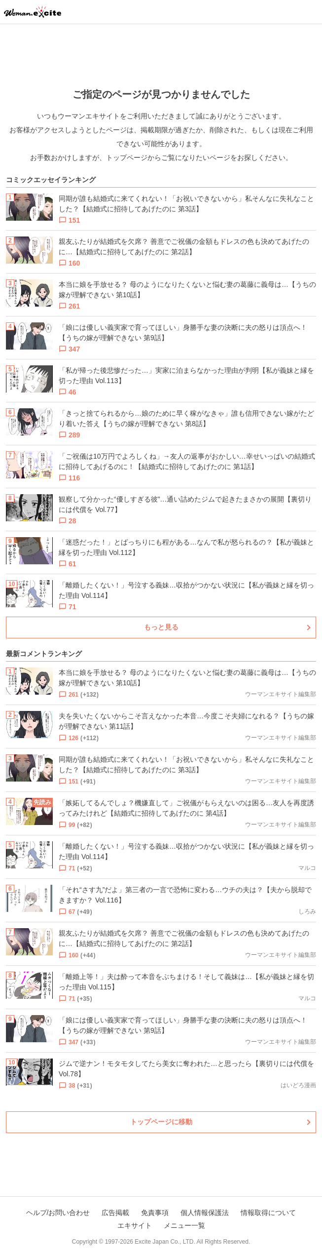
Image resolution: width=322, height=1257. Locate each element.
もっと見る (161, 627)
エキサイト (134, 1225)
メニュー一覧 (184, 1225)
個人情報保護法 (204, 1213)
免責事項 (155, 1213)
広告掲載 (115, 1213)
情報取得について (268, 1213)
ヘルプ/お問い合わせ (58, 1213)
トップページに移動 (161, 1122)
